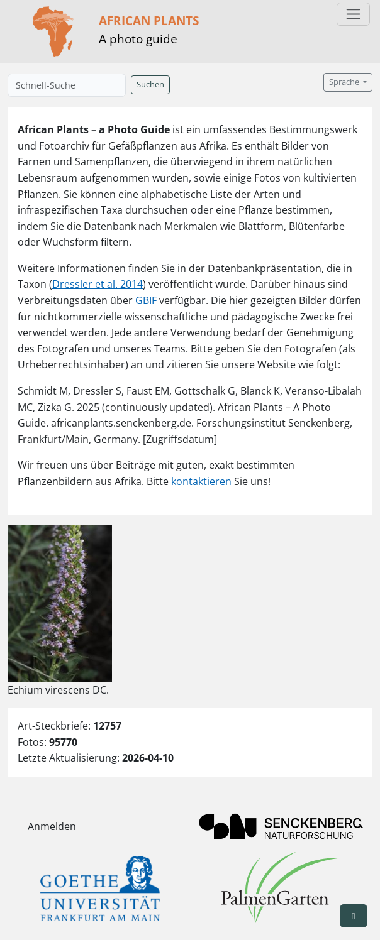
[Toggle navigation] (353, 14)
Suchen (150, 84)
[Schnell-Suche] (67, 85)
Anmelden (52, 826)
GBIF (146, 300)
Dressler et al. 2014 (97, 284)
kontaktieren (201, 481)
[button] (353, 915)
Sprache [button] (345, 82)
